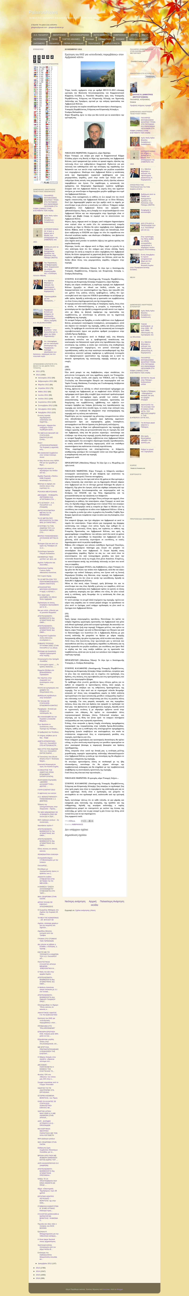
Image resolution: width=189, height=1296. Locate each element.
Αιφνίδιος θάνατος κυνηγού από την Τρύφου (45, 933)
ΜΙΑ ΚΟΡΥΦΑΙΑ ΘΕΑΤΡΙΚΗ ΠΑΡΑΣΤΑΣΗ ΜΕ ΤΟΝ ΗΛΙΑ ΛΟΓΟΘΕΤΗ (47, 1132)
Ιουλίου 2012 (43, 399)
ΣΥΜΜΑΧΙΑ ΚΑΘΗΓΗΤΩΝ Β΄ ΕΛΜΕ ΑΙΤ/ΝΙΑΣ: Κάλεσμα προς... (48, 1208)
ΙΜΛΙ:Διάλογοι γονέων (46, 1139)
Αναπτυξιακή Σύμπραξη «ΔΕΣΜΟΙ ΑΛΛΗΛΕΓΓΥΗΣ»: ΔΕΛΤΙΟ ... (47, 783)
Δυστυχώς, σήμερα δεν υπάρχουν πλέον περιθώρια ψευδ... (47, 427)
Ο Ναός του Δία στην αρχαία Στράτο (46, 973)
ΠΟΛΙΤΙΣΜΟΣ (94, 43)
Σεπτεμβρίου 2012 (45, 405)
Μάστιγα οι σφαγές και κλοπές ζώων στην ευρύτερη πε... (46, 486)
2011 (38, 371)
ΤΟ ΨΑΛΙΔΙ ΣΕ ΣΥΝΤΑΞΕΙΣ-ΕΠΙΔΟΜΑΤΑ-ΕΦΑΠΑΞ (48, 703)
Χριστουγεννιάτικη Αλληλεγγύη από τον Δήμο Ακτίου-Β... (47, 1247)
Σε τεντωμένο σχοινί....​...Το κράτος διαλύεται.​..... (48, 666)
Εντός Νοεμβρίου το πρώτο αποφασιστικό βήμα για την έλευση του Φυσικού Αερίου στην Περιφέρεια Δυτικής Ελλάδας (142, 262)
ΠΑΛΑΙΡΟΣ (54, 43)
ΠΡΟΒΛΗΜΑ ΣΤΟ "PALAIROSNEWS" (46, 1027)
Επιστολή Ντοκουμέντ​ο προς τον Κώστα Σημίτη (48, 765)
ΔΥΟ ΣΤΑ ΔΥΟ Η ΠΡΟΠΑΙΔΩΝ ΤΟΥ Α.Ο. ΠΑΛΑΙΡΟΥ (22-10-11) (148, 226)
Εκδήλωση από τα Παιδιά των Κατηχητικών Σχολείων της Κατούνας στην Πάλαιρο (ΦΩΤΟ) (51, 252)
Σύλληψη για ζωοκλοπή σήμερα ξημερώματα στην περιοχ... (47, 653)
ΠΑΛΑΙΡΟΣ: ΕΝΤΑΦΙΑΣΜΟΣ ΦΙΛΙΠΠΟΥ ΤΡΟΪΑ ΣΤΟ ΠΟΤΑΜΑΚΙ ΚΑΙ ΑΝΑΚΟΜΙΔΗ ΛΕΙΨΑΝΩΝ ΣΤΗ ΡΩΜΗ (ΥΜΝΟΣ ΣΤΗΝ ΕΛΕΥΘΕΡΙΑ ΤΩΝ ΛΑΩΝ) (45, 203)
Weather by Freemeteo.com (137, 468)
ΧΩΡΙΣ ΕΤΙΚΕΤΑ (112, 43)
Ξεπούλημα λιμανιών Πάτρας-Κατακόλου (46, 552)
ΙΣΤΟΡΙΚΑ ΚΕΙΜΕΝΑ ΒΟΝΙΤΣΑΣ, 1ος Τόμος (48, 1097)
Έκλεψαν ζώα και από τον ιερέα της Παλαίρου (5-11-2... (48, 546)
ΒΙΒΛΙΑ (145, 35)
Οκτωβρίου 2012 (45, 409)
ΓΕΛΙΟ (55, 39)
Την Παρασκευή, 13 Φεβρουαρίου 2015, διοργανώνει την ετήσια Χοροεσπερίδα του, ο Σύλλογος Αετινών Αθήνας (46, 269)
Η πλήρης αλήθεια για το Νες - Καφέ (47, 737)
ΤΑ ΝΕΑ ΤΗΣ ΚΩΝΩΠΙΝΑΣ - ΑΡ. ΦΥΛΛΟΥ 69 (48, 919)
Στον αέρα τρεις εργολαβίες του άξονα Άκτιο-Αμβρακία (47, 597)
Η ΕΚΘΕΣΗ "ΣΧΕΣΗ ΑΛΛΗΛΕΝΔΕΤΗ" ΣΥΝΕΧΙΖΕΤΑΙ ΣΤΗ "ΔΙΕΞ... (46, 890)
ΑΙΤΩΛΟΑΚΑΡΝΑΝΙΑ (79, 35)
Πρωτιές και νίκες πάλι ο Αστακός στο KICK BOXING (47, 1226)
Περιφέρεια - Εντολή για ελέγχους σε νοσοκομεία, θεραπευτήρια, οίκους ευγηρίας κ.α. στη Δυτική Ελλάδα (45, 316)
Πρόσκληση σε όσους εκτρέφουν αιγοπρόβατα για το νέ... (48, 605)
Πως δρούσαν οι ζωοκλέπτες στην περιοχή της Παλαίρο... (48, 726)
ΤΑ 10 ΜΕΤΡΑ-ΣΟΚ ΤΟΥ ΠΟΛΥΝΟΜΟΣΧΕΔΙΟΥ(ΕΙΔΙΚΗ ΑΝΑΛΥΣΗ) (48, 581)
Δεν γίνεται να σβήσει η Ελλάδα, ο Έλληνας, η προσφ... (47, 946)
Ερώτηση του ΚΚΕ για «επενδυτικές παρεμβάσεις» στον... (47, 1020)
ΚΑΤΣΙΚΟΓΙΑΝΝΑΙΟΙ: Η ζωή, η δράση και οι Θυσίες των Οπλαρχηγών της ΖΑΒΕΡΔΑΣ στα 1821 (45, 235)
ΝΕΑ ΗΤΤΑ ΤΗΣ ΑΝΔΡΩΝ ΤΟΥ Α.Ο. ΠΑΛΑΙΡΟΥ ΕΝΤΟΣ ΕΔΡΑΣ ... (48, 751)
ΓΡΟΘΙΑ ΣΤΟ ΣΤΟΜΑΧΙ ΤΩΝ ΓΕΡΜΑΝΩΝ (47, 940)
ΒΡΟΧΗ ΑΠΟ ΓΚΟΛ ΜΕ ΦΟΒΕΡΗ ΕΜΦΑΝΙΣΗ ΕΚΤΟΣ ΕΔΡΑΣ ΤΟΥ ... (48, 1158)
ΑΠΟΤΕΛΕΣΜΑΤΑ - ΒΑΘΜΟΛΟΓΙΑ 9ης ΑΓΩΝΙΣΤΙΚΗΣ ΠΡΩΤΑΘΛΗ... (46, 1172)
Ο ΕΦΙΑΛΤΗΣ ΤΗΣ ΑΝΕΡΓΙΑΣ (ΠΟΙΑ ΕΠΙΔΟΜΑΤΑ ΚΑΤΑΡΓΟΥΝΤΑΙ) (46, 773)
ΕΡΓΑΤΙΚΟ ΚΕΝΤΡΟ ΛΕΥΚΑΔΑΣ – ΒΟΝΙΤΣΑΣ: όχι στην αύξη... (47, 1199)
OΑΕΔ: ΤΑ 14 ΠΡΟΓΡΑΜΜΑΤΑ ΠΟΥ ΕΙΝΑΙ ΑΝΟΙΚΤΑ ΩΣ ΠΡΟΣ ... (47, 1182)
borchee (106, 1289)
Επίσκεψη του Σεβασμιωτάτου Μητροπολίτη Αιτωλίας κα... (47, 1256)
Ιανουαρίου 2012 (45, 378)
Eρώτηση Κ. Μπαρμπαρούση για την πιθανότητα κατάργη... (48, 1234)
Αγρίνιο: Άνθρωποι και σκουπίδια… (46, 564)
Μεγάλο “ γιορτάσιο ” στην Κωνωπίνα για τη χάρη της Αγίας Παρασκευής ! (50, 332)
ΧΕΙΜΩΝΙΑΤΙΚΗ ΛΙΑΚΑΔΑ (48, 854)
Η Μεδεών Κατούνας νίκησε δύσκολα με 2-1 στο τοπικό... (47, 989)
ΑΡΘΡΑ (133, 35)
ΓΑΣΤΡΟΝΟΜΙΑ (40, 39)
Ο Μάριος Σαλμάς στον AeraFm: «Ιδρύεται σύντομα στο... (47, 1059)
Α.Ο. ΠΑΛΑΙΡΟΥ (41, 35)
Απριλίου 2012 (44, 388)
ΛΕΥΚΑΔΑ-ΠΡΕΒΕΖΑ (138, 39)
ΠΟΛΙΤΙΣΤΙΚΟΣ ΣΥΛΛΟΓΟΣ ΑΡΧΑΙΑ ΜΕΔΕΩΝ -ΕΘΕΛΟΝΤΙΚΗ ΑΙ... (47, 965)
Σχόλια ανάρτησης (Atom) (85, 910)
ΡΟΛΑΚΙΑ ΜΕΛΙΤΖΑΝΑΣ (47, 492)
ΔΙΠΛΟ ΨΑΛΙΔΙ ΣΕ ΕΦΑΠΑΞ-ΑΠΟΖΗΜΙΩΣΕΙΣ (45, 904)
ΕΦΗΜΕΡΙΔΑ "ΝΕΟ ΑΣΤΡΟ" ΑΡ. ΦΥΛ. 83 (47, 558)
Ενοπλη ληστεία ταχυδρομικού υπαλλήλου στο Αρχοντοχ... (45, 418)
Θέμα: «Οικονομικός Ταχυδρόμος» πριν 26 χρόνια (47, 1191)
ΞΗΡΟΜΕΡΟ (39, 43)
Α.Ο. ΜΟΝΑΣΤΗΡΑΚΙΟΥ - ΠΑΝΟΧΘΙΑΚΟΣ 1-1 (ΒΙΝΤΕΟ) (48, 799)
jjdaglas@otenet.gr (56, 27)
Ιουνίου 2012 (43, 395)
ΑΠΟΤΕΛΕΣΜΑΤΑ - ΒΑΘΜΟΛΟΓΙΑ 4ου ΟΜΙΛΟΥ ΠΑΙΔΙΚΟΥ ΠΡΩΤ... (46, 998)
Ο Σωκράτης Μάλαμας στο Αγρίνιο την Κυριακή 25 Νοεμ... (48, 912)
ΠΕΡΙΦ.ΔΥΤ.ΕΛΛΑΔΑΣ (74, 43)
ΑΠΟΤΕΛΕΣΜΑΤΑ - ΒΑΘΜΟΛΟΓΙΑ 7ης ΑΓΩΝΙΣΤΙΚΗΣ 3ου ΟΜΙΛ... (46, 832)
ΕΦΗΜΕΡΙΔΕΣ (105, 39)
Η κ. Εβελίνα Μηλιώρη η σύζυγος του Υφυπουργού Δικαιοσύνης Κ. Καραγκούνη (50, 286)
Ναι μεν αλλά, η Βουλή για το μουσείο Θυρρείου (48, 611)
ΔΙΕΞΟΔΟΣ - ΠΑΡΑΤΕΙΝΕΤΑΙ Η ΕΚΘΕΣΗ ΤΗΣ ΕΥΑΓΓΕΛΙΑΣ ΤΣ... (46, 1068)
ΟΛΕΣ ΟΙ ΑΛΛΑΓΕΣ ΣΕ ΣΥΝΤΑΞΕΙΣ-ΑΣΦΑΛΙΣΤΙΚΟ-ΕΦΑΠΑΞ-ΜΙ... (47, 1104)
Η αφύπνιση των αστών (47, 793)
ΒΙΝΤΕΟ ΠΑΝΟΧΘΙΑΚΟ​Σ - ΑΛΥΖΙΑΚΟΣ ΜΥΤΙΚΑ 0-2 (48, 538)
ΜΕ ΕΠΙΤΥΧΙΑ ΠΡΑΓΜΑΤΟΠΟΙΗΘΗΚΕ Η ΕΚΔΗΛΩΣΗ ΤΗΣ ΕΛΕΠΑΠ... (48, 1050)
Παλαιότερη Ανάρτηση (112, 901)
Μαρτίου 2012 (44, 385)
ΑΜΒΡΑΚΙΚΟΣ (119, 35)
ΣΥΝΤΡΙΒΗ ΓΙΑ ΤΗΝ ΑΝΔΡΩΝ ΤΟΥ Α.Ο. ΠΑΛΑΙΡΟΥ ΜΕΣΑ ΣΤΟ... (46, 529)
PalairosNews (43, 12)
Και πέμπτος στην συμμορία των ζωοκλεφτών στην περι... (46, 681)
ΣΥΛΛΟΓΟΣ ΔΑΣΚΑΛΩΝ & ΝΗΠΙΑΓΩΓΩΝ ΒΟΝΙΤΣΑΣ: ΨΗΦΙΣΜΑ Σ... (48, 1217)
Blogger (120, 1289)
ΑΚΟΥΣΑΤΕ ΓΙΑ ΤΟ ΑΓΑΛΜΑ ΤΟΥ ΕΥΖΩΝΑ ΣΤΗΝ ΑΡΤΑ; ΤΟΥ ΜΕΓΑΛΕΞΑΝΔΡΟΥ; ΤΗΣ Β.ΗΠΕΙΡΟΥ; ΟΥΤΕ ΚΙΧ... (142, 411)
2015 (38, 1275)
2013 (38, 1268)
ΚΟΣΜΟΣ (120, 39)
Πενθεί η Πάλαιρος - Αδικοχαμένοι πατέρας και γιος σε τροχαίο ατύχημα (148, 395)
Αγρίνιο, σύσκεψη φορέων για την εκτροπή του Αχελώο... (48, 925)
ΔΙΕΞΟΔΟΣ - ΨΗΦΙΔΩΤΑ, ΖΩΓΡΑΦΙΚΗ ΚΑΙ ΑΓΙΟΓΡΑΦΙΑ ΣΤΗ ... (48, 497)
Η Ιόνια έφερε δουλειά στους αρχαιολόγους (47, 1240)
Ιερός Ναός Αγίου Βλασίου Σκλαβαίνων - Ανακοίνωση (51, 219)
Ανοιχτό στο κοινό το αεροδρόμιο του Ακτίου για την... (48, 470)
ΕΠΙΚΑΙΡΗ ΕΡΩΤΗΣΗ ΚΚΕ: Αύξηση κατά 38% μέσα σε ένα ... (48, 1034)
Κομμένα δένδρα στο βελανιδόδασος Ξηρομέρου (46, 672)
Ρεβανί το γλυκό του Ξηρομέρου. (147, 450)
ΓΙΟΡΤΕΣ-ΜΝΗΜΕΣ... (71, 39)
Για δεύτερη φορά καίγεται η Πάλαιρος (148, 425)
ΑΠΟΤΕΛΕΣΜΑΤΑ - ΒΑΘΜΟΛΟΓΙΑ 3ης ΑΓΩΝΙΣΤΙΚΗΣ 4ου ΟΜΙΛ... (46, 619)
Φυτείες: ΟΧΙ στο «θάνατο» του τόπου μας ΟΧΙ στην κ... (47, 1077)
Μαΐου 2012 (43, 392)
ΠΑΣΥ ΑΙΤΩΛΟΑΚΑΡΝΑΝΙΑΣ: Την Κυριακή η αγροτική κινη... (48, 446)
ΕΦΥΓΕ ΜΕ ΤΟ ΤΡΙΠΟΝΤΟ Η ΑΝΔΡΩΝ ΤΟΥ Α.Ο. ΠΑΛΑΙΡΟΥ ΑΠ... (48, 955)
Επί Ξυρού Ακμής (44, 576)
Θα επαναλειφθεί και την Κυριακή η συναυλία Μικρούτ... (47, 719)
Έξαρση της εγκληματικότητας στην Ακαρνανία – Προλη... (48, 806)
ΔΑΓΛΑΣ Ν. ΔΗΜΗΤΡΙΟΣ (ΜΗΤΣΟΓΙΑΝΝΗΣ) (143, 96)
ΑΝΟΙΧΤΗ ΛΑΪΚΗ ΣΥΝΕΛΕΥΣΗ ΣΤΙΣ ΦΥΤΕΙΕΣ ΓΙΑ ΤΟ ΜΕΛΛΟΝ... (46, 880)
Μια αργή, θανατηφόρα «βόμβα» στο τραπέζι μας (146, 439)
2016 (38, 1278)
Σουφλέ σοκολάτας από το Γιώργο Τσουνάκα (48, 1083)
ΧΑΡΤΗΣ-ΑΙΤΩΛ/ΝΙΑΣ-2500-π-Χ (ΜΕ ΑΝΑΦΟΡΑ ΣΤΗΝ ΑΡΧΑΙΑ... (47, 1114)
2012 (38, 375)
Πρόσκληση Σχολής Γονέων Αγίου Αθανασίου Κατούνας (47, 570)
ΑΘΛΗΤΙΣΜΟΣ (59, 35)
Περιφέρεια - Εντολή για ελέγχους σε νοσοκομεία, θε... (47, 711)
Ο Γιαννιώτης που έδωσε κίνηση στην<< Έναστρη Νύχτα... (48, 759)
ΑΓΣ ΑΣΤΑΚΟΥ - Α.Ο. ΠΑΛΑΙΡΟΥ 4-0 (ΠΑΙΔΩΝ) (46, 505)
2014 (38, 1271)
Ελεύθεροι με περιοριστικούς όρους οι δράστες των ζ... (48, 871)
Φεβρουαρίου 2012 (46, 381)
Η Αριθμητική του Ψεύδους (48, 732)
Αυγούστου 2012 (45, 402)
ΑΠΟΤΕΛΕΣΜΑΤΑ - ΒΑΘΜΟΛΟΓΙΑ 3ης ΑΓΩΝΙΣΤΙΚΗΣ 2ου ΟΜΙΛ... (46, 842)
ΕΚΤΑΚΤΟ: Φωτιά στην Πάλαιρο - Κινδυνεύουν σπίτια (148, 381)
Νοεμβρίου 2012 (45, 412)
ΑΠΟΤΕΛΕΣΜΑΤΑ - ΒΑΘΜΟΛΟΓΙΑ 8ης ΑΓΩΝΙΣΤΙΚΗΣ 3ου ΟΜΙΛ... (46, 980)
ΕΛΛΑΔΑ (90, 39)
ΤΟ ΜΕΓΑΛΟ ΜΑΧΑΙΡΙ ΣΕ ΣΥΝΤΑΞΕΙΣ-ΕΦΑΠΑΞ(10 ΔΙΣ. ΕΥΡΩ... (48, 436)
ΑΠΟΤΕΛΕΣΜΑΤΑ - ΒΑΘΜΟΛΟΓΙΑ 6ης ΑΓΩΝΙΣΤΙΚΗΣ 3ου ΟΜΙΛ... (46, 629)
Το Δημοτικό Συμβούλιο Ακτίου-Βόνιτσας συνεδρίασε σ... (47, 638)
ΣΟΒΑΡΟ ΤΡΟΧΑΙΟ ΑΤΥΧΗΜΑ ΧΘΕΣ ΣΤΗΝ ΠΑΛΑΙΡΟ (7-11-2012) (48, 645)
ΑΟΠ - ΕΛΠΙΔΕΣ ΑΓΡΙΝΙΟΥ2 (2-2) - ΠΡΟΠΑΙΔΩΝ (46, 1123)
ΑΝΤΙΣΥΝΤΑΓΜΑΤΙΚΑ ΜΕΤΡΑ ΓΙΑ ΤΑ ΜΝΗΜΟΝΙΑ (46, 512)
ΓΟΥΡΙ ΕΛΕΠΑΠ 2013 (46, 790)
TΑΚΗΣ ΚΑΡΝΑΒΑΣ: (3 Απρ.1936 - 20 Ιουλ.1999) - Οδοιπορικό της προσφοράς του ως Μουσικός (141, 330)
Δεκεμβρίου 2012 (45, 1263)
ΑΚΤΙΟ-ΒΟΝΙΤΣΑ (101, 35)
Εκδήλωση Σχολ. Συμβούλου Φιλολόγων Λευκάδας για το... (48, 1150)
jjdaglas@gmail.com (39, 27)
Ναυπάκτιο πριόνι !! (45, 825)
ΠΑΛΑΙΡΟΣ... (43, 866)
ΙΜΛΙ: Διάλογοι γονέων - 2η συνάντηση (48, 821)
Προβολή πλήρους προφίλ (140, 105)
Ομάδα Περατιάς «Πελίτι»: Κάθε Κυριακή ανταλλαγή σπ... (48, 478)
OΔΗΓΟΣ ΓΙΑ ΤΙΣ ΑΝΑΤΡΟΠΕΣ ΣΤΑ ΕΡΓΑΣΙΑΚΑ (46, 1090)
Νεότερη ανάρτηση (75, 901)
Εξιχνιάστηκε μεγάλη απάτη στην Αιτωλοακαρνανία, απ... (48, 1041)
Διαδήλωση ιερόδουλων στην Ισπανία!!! (47, 697)
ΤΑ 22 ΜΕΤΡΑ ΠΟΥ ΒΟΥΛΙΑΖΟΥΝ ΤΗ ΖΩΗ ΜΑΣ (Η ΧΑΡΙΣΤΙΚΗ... (48, 520)
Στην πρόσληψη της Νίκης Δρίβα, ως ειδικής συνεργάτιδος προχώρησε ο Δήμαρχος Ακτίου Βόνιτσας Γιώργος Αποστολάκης (142, 243)
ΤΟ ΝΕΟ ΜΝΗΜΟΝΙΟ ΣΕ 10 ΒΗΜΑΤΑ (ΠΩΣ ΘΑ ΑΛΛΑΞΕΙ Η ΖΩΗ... (48, 814)
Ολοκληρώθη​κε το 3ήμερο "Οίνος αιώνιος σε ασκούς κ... (48, 1007)
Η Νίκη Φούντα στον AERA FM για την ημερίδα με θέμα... (48, 463)
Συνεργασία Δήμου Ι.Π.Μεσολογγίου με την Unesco (48, 860)
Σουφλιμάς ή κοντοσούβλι (146, 211)
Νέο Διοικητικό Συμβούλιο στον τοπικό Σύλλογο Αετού (48, 455)
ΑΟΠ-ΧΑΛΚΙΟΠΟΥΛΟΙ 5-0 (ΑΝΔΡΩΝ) (48, 1164)
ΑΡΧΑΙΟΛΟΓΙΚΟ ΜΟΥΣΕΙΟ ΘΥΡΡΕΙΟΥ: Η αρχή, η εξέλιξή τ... (48, 589)
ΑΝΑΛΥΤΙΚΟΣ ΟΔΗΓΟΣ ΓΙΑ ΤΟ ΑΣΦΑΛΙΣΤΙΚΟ (47, 1014)
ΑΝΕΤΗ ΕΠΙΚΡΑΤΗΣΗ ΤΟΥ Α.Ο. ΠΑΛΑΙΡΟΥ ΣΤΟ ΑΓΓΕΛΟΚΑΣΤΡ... (47, 743)
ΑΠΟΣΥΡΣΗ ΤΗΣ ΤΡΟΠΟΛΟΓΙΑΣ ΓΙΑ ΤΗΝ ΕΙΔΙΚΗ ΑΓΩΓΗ (140, 187)
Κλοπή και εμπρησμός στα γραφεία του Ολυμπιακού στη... (48, 690)
